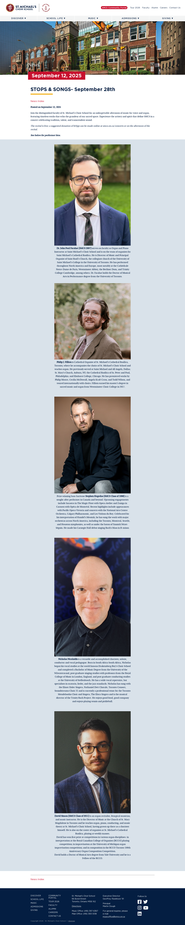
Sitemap (71, 921)
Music (92, 18)
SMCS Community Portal (114, 8)
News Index (37, 101)
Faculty (145, 8)
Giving (166, 18)
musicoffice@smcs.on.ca (114, 916)
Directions (76, 906)
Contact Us (174, 8)
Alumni (154, 8)
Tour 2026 (135, 8)
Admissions (129, 18)
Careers (163, 8)
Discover (17, 18)
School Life (55, 18)
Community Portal (54, 896)
